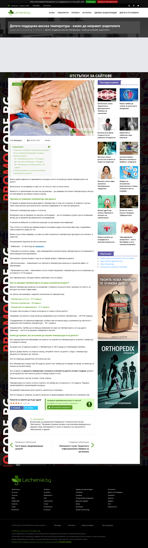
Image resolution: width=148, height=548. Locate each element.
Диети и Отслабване (115, 492)
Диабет (110, 501)
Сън (109, 504)
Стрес (14, 507)
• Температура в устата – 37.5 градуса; (30, 159)
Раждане (79, 495)
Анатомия (79, 507)
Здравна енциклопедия (105, 13)
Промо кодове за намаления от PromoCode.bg (117, 258)
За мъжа (15, 492)
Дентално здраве (82, 501)
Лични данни (107, 525)
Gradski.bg (15, 531)
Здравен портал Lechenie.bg (21, 30)
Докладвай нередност (59, 407)
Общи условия (87, 525)
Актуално (86, 13)
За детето (47, 492)
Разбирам (90, 1)
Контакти (47, 6)
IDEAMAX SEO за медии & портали (24, 542)
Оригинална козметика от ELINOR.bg (113, 267)
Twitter (29, 408)
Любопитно (63, 13)
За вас (52, 13)
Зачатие (14, 495)
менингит (39, 246)
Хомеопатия (48, 501)
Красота (111, 498)
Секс (45, 498)
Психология (48, 507)
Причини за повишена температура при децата (32, 150)
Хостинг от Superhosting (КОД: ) (54, 542)
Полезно (75, 13)
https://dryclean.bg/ (107, 264)
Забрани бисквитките (107, 1)
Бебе (13, 498)
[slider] (16, 403)
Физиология (112, 507)
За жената (111, 489)
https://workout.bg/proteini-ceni (111, 261)
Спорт (46, 504)
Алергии (15, 504)
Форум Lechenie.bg (82, 510)
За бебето (79, 492)
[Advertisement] (74, 55)
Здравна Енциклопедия (84, 489)
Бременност (48, 495)
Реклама (36, 6)
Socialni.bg (24, 531)
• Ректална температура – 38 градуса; (30, 162)
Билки (78, 504)
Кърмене (111, 495)
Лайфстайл (15, 501)
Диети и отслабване (129, 13)
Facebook (15, 408)
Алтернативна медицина (84, 498)
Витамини (15, 510)
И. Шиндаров (17, 140)
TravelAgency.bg (34, 531)
